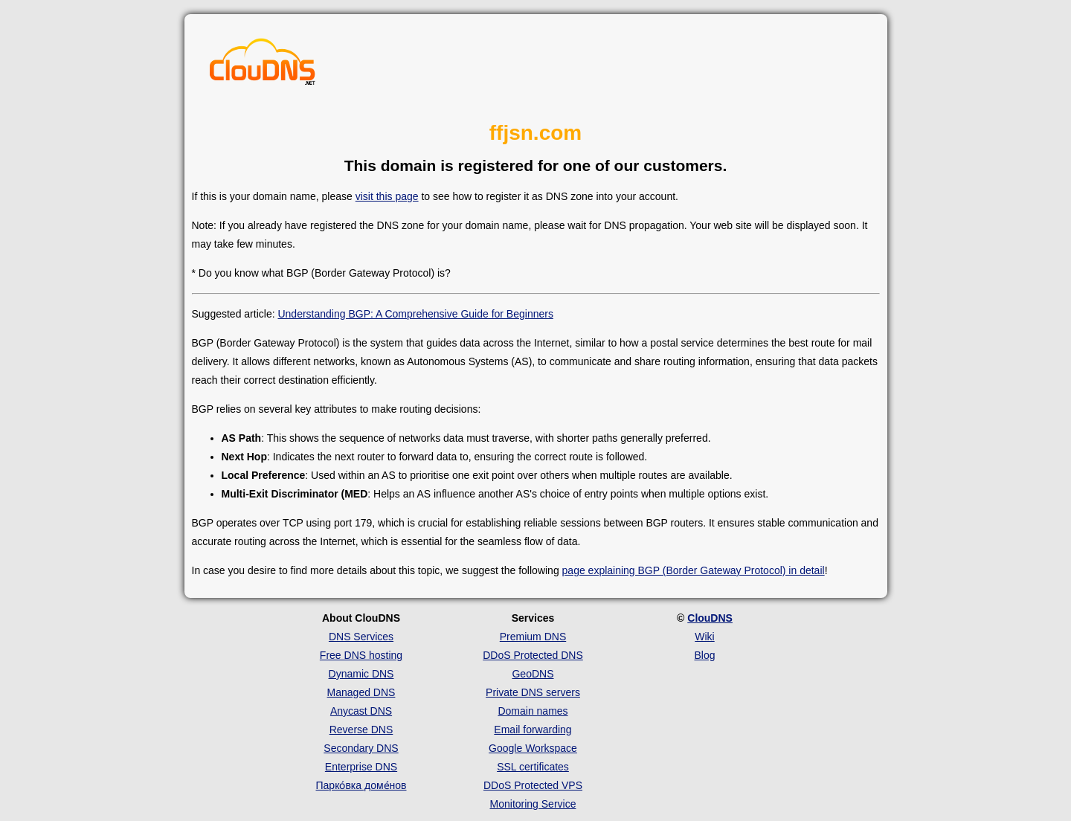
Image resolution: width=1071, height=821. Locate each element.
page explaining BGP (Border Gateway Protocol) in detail (693, 570)
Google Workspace (533, 748)
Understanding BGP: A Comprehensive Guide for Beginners (415, 314)
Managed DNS (361, 692)
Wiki (704, 637)
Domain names (532, 711)
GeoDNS (532, 674)
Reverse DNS (361, 729)
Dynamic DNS (361, 674)
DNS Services (361, 637)
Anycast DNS (361, 711)
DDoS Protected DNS (533, 655)
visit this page (387, 196)
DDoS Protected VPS (532, 785)
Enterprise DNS (361, 767)
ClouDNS (710, 618)
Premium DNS (533, 637)
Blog (704, 655)
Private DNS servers (533, 692)
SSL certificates (533, 767)
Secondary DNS (361, 748)
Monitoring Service (533, 804)
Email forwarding (532, 729)
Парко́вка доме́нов (361, 785)
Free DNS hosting (361, 655)
